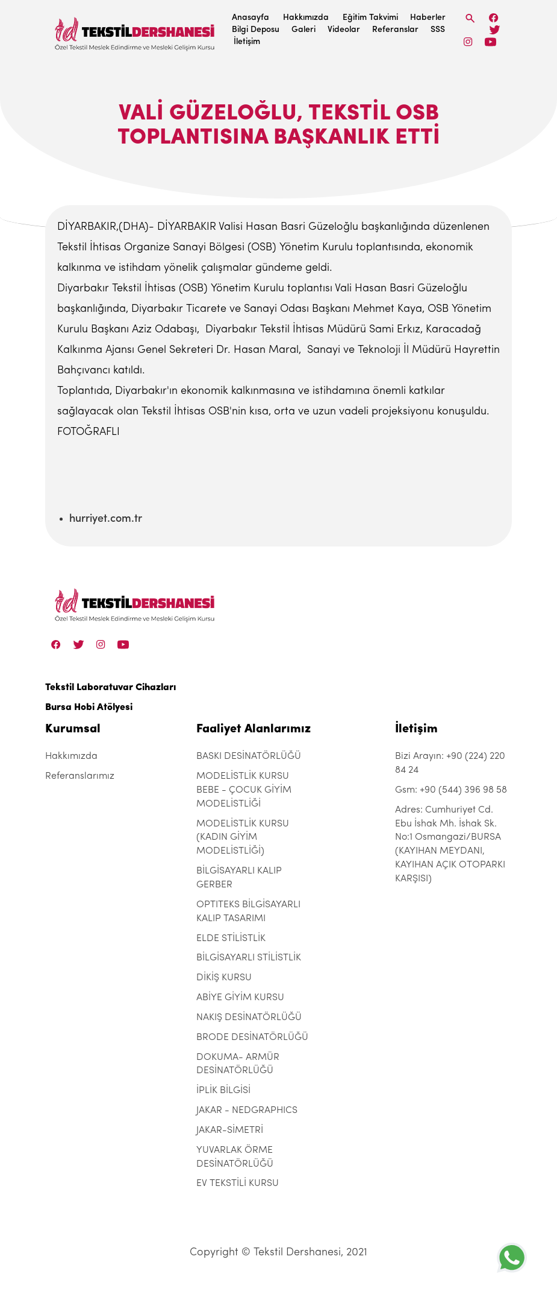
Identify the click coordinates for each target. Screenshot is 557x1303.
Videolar (344, 29)
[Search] (470, 18)
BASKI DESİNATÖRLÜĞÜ (248, 756)
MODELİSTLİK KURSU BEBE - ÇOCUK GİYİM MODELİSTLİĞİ (243, 790)
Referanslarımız (79, 776)
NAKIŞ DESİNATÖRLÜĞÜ (249, 1017)
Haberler (428, 17)
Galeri (303, 29)
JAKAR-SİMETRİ (229, 1130)
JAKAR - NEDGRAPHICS (246, 1110)
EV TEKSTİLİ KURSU (237, 1183)
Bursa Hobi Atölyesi (88, 707)
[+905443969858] (512, 1257)
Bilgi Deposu (255, 29)
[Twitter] (494, 30)
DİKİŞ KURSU (224, 978)
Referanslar (395, 29)
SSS (438, 29)
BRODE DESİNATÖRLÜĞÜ (252, 1037)
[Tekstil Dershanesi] (135, 30)
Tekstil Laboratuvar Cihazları (110, 688)
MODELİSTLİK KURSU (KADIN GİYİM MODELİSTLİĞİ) (242, 838)
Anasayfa (250, 17)
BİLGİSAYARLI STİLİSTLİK (248, 958)
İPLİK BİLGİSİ (223, 1090)
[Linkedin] (490, 42)
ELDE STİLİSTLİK (231, 938)
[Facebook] (494, 18)
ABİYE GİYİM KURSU (240, 998)
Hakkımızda (306, 17)
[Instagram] (468, 42)
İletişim (247, 41)
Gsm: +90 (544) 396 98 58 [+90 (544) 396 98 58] (451, 790)
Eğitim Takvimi (370, 17)
